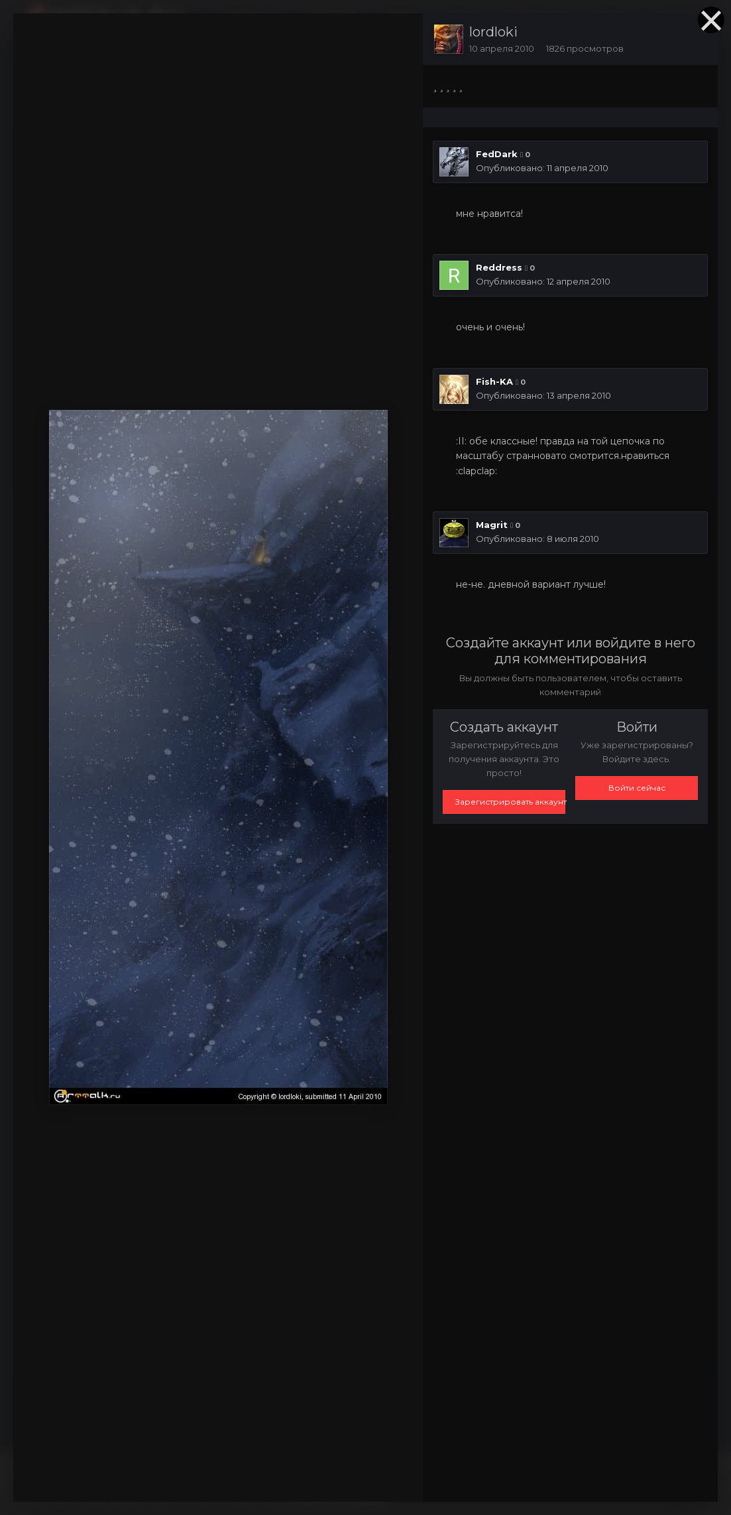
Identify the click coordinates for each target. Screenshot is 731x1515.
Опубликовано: (542, 168)
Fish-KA (494, 381)
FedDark (497, 154)
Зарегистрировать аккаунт (510, 802)
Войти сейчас (636, 788)
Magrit (492, 524)
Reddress (499, 267)
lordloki (493, 32)
